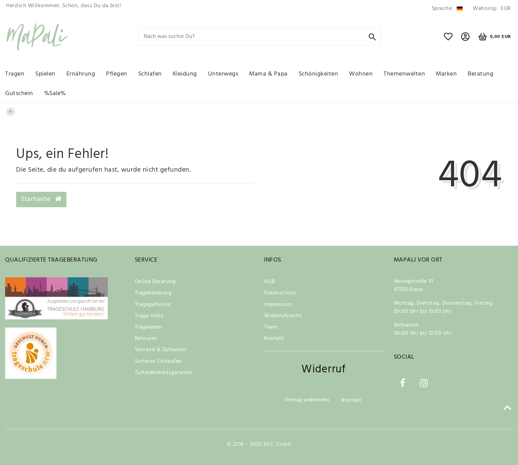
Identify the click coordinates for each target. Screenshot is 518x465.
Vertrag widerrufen (307, 400)
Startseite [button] (41, 199)
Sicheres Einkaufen (158, 361)
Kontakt (274, 338)
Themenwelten (404, 74)
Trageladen (149, 327)
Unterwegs (223, 74)
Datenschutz (280, 293)
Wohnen (361, 74)
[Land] (447, 8)
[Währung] (490, 8)
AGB (269, 281)
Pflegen (116, 74)
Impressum (278, 304)
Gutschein (19, 93)
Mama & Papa (268, 74)
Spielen (45, 74)
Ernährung (80, 74)
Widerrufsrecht (283, 315)
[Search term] (259, 36)
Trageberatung (153, 293)
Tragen (14, 74)
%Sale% (55, 93)
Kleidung (185, 74)
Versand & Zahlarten (160, 349)
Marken (446, 74)
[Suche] (372, 36)
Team (270, 327)
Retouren (146, 338)
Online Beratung (155, 281)
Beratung (480, 74)
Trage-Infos (149, 315)
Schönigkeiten (318, 74)
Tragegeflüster (153, 304)
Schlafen (150, 74)
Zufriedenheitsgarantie (163, 372)
